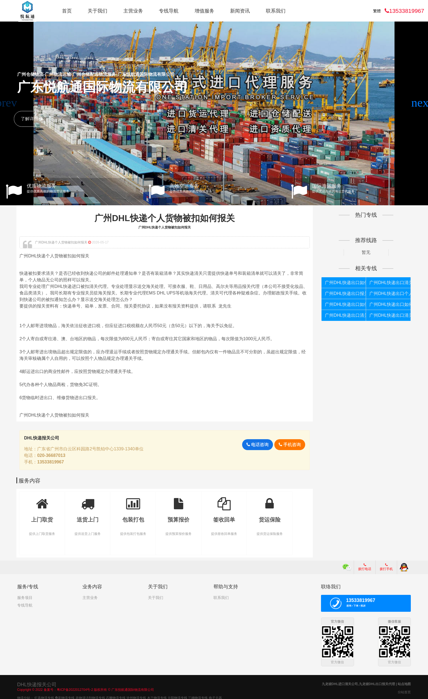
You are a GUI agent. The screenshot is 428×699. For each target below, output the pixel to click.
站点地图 (404, 683)
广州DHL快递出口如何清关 (345, 304)
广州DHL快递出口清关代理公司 (389, 282)
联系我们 (276, 11)
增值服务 (204, 11)
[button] (421, 103)
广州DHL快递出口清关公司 (389, 315)
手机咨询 (289, 444)
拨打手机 (386, 567)
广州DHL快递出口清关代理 (345, 315)
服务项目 (24, 597)
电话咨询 (257, 444)
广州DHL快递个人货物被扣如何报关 (165, 218)
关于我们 (97, 11)
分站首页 (404, 692)
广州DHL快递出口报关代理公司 (345, 293)
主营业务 (133, 11)
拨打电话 (364, 567)
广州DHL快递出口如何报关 (345, 282)
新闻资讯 (240, 11)
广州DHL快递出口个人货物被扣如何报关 (389, 293)
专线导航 (169, 11)
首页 (67, 11)
